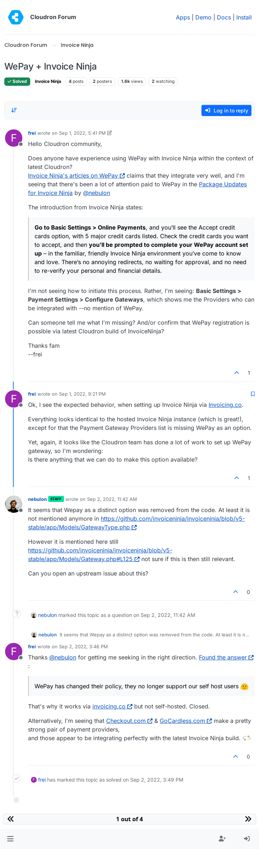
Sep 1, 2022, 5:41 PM (82, 133)
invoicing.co (112, 706)
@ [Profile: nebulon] (96, 192)
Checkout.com (129, 720)
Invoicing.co (225, 404)
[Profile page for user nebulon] (13, 504)
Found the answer (226, 657)
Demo (203, 17)
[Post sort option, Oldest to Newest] (14, 110)
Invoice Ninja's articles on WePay (76, 175)
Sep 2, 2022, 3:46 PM (83, 646)
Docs (224, 17)
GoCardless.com (186, 720)
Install (244, 17)
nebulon (37, 499)
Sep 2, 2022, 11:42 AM (112, 499)
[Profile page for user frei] (13, 138)
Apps (183, 17)
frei (32, 133)
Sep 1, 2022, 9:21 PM (82, 394)
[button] (10, 839)
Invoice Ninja (48, 81)
